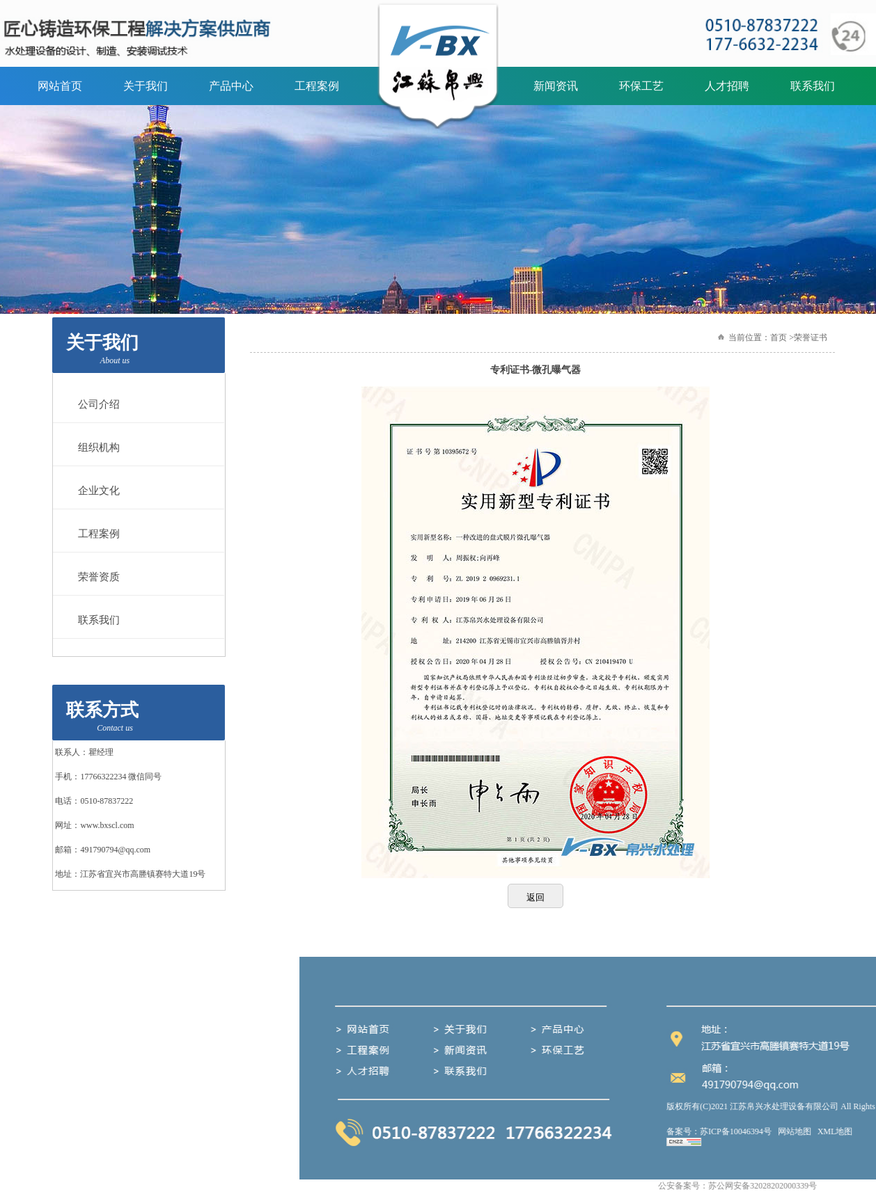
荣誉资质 (95, 576)
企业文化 (95, 490)
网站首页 (60, 86)
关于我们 (145, 86)
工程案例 (317, 86)
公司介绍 (95, 404)
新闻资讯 (555, 86)
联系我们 (812, 86)
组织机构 (95, 447)
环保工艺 (641, 86)
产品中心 (231, 86)
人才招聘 (727, 86)
